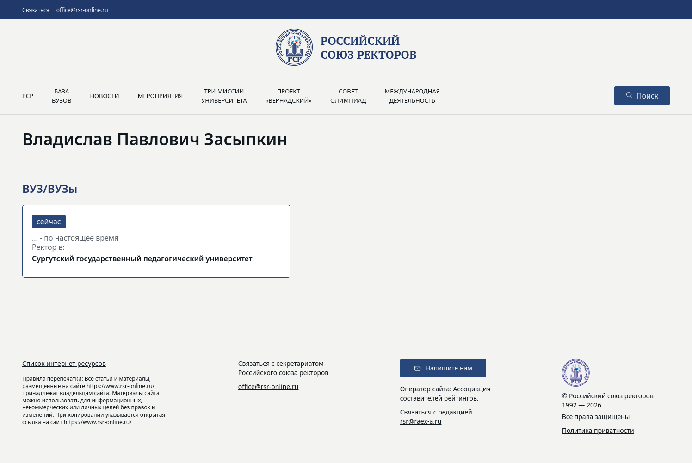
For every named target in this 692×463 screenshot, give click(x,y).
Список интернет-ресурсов (64, 363)
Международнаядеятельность (412, 96)
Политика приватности (598, 430)
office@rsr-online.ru (82, 10)
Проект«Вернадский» (289, 96)
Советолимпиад (348, 96)
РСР (27, 96)
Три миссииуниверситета (224, 96)
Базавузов (61, 96)
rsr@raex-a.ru (421, 421)
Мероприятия (160, 96)
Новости (104, 96)
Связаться (35, 10)
